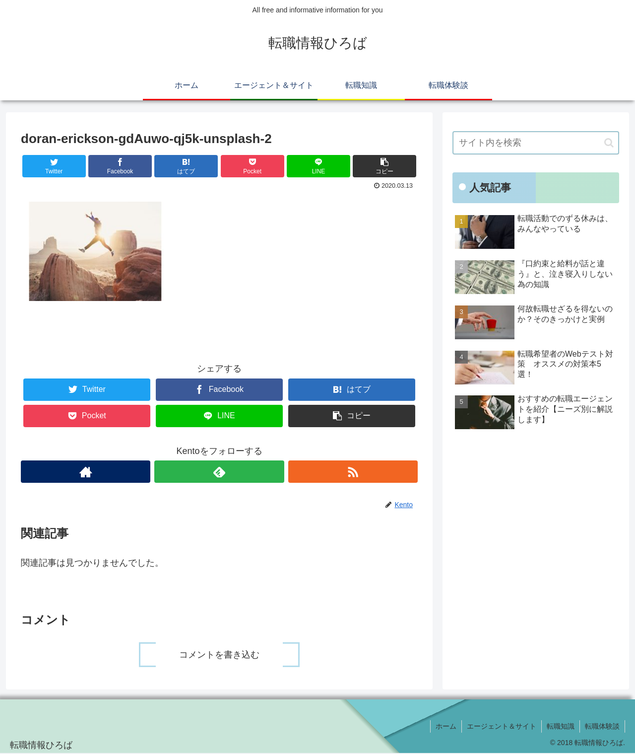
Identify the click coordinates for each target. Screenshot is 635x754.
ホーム (446, 726)
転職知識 (560, 726)
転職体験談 (602, 726)
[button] (609, 143)
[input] (535, 142)
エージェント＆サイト (501, 726)
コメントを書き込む (219, 655)
